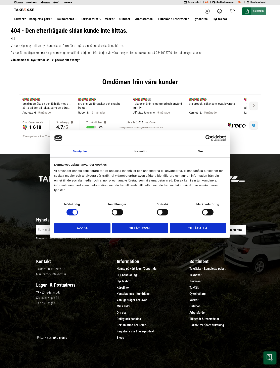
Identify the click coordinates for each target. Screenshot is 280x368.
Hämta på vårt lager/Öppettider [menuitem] (137, 269)
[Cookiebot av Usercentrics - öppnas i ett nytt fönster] (208, 138)
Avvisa (82, 228)
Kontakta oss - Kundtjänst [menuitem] (133, 294)
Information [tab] (140, 151)
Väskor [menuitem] (193, 300)
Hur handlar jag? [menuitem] (127, 275)
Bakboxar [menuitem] (195, 281)
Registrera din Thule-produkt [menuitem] (135, 331)
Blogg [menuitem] (120, 337)
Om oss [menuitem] (121, 313)
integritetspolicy (83, 238)
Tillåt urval (140, 228)
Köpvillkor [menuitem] (123, 287)
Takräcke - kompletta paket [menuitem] (207, 269)
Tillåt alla (197, 228)
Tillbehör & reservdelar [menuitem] (204, 319)
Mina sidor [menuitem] (123, 306)
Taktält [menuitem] (194, 287)
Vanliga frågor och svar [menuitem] (132, 300)
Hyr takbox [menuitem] (124, 281)
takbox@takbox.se (54, 274)
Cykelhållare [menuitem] (197, 294)
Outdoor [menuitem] (194, 306)
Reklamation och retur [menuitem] (131, 325)
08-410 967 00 (56, 269)
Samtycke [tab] (80, 151)
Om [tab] (200, 151)
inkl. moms (59, 337)
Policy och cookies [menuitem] (129, 319)
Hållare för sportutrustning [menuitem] (206, 325)
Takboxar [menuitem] (195, 275)
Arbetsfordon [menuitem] (197, 313)
